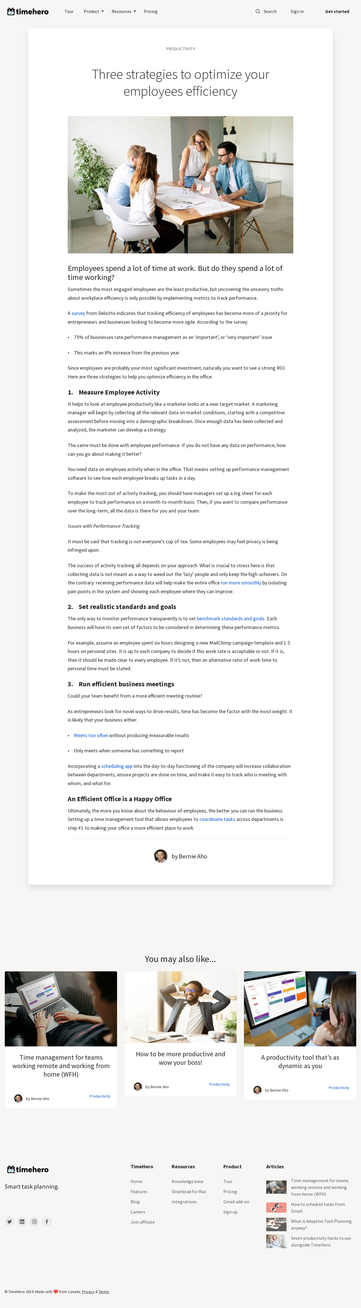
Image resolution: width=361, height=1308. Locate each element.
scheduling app (117, 766)
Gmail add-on (236, 1201)
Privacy (88, 1291)
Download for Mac (189, 1191)
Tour (69, 11)
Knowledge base (187, 1181)
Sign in (297, 11)
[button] (94, 11)
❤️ (56, 1291)
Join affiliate (143, 1222)
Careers (138, 1212)
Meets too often (91, 735)
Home (136, 1181)
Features (139, 1191)
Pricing (151, 11)
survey (78, 313)
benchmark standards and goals (231, 618)
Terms (104, 1291)
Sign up (230, 1212)
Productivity (100, 1096)
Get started (337, 11)
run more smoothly (241, 582)
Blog (135, 1201)
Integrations (184, 1201)
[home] (28, 11)
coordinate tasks (217, 819)
